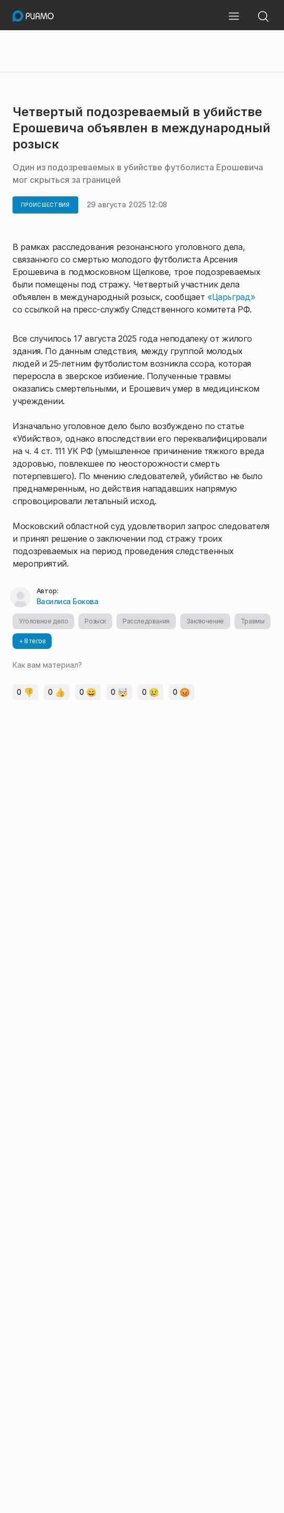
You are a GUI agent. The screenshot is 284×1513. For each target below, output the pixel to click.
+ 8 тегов (32, 641)
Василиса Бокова (68, 601)
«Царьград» (231, 297)
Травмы (253, 621)
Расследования (146, 621)
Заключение (205, 621)
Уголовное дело (43, 621)
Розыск (95, 621)
